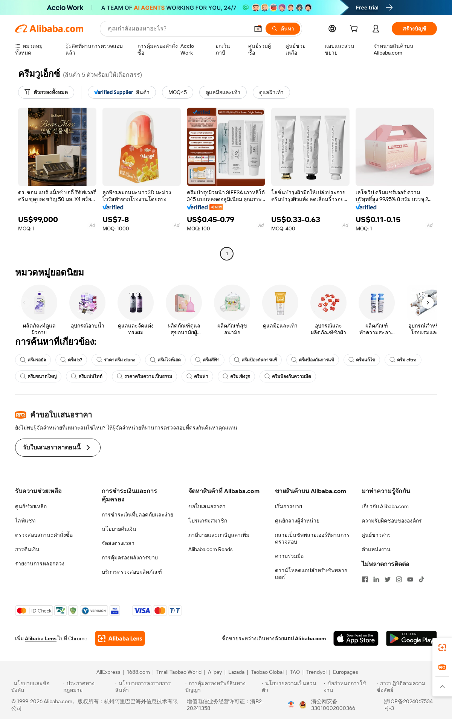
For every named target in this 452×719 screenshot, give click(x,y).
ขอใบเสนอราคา (207, 506)
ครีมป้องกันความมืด (287, 376)
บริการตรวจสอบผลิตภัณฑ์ (132, 572)
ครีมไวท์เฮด (165, 360)
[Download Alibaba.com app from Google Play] (411, 638)
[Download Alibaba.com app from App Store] (356, 638)
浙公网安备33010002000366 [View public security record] (333, 704)
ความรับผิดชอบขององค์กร (392, 521)
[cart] (355, 30)
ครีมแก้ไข (361, 360)
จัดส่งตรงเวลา (118, 543)
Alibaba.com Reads (210, 549)
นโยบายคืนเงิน (119, 529)
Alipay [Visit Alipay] (215, 672)
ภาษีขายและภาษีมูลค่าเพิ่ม (218, 535)
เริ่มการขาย (288, 506)
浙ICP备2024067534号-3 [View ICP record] (408, 704)
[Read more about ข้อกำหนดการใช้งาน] (349, 686)
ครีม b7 (71, 360)
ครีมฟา (197, 376)
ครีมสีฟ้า (207, 360)
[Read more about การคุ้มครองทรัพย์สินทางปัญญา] (222, 686)
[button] (258, 28)
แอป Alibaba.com (305, 638)
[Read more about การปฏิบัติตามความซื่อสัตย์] (409, 686)
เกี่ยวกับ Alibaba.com (385, 506)
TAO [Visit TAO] (295, 672)
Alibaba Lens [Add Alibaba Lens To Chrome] (40, 638)
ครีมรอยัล (33, 360)
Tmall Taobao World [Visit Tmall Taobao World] (179, 672)
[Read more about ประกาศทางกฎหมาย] (88, 686)
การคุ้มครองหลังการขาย (130, 557)
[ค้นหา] (283, 29)
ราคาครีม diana (116, 360)
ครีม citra (403, 360)
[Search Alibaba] (177, 28)
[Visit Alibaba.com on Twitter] (387, 579)
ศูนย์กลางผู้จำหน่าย (297, 521)
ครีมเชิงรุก (236, 376)
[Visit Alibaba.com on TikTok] (421, 579)
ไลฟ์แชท (25, 521)
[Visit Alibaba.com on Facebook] (365, 579)
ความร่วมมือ (289, 556)
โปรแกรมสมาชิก (207, 521)
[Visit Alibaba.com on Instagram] (399, 579)
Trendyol (316, 672)
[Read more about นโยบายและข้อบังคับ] (36, 686)
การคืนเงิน (27, 549)
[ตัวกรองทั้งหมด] (46, 92)
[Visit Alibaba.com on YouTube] (410, 579)
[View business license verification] (291, 704)
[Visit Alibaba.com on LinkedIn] (376, 579)
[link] (442, 647)
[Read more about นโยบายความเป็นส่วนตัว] (292, 686)
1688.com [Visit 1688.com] (138, 672)
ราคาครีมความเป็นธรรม (144, 376)
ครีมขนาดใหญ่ (38, 376)
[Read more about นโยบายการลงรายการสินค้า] (149, 686)
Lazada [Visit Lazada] (236, 672)
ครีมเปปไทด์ (86, 376)
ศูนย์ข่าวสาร (376, 535)
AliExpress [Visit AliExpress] (108, 672)
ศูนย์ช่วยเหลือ (31, 506)
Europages (345, 672)
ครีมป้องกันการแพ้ (255, 360)
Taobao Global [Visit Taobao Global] (267, 672)
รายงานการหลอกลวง (39, 564)
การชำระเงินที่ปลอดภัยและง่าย (137, 515)
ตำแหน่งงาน (376, 549)
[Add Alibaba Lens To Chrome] (120, 638)
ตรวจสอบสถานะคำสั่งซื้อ (44, 535)
